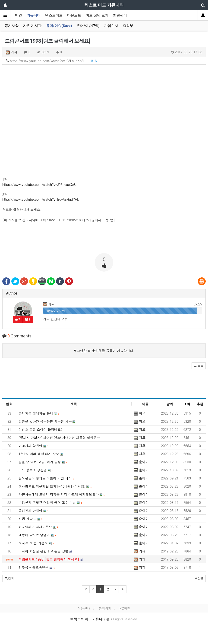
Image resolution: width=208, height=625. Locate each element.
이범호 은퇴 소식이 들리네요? (41, 429)
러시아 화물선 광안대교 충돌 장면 (45, 551)
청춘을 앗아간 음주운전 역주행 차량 (47, 421)
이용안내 (84, 608)
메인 (18, 15)
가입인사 (111, 26)
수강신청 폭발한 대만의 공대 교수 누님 (50, 502)
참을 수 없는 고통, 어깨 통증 (43, 462)
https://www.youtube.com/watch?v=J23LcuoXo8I (51, 60)
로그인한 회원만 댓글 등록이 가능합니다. (104, 350)
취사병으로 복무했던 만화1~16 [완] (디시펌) (55, 486)
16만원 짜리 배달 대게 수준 (41, 453)
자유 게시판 (32, 26)
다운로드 (74, 15)
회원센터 (120, 15)
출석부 (128, 26)
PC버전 (125, 608)
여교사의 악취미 (33, 445)
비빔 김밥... (30, 518)
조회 (187, 404)
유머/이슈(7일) (88, 26)
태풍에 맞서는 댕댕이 (37, 535)
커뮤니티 (34, 15)
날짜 (170, 404)
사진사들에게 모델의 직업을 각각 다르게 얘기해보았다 (62, 494)
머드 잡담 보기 (97, 15)
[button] (199, 365)
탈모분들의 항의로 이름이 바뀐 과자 (46, 478)
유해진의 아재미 (33, 510)
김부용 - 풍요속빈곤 (37, 567)
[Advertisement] (104, 238)
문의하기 (104, 608)
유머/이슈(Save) (59, 26)
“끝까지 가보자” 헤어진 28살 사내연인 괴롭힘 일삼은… (59, 437)
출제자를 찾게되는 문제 (39, 413)
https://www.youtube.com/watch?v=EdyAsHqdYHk (40, 199)
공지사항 (12, 26)
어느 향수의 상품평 (36, 470)
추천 (200, 404)
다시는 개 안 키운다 (36, 543)
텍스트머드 (54, 15)
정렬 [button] (199, 578)
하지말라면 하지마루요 (38, 526)
